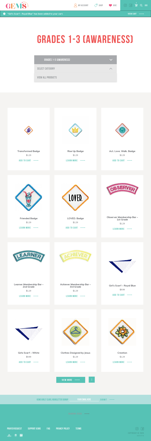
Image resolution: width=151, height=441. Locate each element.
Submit (103, 399)
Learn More (72, 160)
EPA (21, 435)
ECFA (16, 435)
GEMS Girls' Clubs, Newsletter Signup (52, 399)
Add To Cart (25, 160)
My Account (83, 5)
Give (115, 5)
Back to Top (92, 380)
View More (67, 380)
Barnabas (9, 435)
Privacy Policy (63, 428)
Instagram (125, 5)
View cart (132, 14)
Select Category (46, 68)
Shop (101, 5)
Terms (79, 428)
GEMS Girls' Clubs (17, 5)
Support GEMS (34, 428)
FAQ (48, 428)
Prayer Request (14, 428)
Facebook (130, 5)
